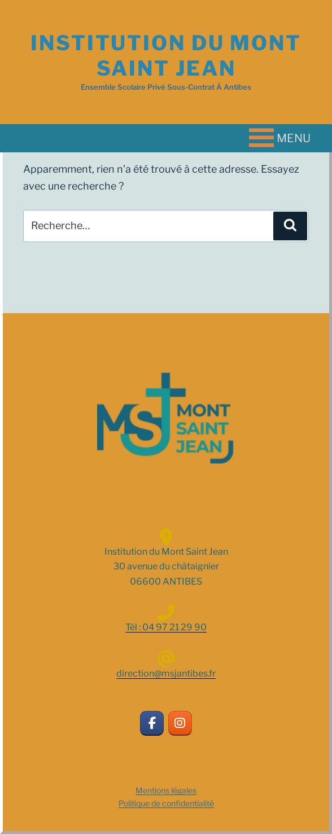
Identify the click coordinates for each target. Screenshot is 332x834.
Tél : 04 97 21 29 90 (166, 627)
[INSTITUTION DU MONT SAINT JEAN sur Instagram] (180, 723)
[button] (294, 138)
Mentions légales (166, 790)
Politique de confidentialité (166, 803)
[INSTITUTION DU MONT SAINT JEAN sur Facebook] (152, 723)
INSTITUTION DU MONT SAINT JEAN (166, 55)
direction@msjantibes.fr (166, 673)
